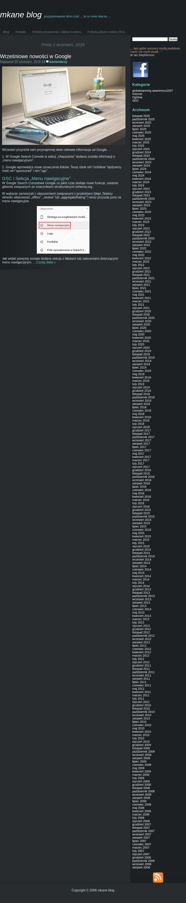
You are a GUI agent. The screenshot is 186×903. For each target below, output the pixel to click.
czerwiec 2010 (141, 725)
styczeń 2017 (141, 466)
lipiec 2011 (139, 682)
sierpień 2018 (141, 404)
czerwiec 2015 (141, 529)
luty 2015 (138, 543)
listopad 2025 (141, 116)
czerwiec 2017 (141, 450)
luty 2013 (138, 622)
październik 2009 (143, 751)
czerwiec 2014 (141, 569)
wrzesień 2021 (141, 281)
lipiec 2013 (139, 606)
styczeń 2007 (141, 854)
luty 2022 (138, 265)
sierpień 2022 (141, 245)
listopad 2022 (141, 235)
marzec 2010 (140, 735)
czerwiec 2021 (141, 291)
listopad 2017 (141, 433)
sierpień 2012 (141, 642)
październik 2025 (143, 119)
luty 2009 (138, 778)
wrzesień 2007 (141, 834)
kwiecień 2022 (141, 258)
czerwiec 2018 (141, 410)
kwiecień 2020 (141, 337)
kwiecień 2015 (141, 536)
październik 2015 (143, 516)
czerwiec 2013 (141, 609)
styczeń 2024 (141, 188)
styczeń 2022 (141, 268)
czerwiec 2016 (141, 490)
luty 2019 (138, 384)
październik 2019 (143, 357)
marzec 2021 (140, 301)
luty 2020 (138, 344)
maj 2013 (138, 612)
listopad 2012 (141, 632)
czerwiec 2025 (141, 132)
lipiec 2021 (139, 288)
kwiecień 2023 (141, 218)
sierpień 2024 (141, 165)
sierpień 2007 (141, 837)
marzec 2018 (140, 420)
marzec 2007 (140, 847)
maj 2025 (138, 135)
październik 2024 (143, 159)
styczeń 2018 (141, 427)
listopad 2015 (141, 513)
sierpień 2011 (141, 678)
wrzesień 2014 (141, 559)
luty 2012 (138, 658)
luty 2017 (138, 463)
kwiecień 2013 (141, 615)
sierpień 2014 (141, 562)
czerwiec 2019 (141, 370)
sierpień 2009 (141, 758)
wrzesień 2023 (141, 202)
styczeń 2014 (141, 586)
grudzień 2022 (141, 231)
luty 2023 (138, 225)
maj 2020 (138, 334)
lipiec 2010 (139, 721)
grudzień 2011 (141, 665)
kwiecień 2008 (141, 811)
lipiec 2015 (139, 526)
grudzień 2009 (141, 745)
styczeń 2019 (141, 387)
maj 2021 (138, 294)
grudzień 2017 (141, 430)
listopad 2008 (141, 788)
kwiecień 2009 (141, 771)
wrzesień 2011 (141, 675)
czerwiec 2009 (141, 764)
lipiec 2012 (139, 645)
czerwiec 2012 (141, 649)
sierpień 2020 (141, 324)
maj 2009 (138, 768)
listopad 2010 (141, 708)
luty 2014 (138, 582)
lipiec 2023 (139, 208)
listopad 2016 (141, 473)
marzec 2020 (140, 341)
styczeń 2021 (141, 308)
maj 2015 (138, 533)
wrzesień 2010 (141, 715)
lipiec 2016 (139, 486)
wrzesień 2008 (141, 794)
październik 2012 (143, 635)
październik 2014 (143, 556)
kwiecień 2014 (141, 576)
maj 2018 (138, 413)
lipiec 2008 (139, 801)
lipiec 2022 (139, 248)
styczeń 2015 (141, 546)
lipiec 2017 (139, 447)
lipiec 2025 (139, 129)
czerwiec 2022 (141, 251)
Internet (137, 94)
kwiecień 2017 (141, 457)
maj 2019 (138, 374)
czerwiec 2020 (141, 331)
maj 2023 (138, 215)
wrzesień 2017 (141, 440)
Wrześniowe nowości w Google (35, 56)
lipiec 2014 (139, 566)
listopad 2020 (141, 314)
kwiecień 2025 (141, 139)
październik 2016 (143, 476)
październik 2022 (143, 238)
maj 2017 (138, 453)
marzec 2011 (140, 695)
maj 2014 (138, 572)
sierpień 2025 (141, 125)
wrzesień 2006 (141, 864)
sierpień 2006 (141, 867)
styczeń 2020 (141, 347)
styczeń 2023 (141, 228)
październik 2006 (143, 860)
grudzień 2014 (141, 549)
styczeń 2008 (141, 821)
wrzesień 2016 (141, 480)
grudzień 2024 (141, 152)
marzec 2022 (140, 261)
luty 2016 (138, 503)
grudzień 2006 (141, 857)
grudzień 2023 (141, 192)
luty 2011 (138, 698)
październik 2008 (143, 791)
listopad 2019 (141, 354)
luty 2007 (138, 851)
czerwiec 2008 (141, 804)
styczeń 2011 (141, 702)
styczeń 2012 (141, 662)
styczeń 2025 (141, 149)
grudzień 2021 (141, 271)
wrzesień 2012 (141, 639)
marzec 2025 (140, 142)
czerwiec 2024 (141, 172)
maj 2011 (138, 688)
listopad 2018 (141, 394)
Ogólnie (137, 97)
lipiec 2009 (139, 761)
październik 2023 (143, 198)
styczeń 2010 (141, 741)
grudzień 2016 (141, 470)
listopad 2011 (141, 668)
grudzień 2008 (141, 784)
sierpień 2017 (141, 443)
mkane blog (21, 14)
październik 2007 (143, 831)
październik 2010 (143, 711)
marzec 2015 (140, 539)
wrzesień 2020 (141, 321)
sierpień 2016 (141, 483)
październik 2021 (143, 278)
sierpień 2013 (141, 602)
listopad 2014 (141, 553)
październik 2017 (143, 437)
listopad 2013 (141, 592)
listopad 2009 (141, 748)
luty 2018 (138, 423)
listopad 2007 (141, 827)
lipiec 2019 (139, 367)
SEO (135, 100)
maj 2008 (138, 807)
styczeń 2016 (141, 506)
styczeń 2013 (141, 625)
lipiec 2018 (139, 407)
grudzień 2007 (141, 824)
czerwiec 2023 (141, 212)
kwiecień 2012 (141, 652)
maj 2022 (138, 255)
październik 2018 (143, 397)
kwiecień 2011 (141, 692)
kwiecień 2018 (141, 417)
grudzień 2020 (141, 311)
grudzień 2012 (141, 629)
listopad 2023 (141, 195)
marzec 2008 (140, 814)
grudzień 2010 (141, 705)
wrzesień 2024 (141, 162)
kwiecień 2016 (141, 496)
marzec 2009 (140, 774)
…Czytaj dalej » (44, 262)
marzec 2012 (140, 655)
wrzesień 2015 (141, 519)
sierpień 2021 (141, 284)
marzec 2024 (140, 182)
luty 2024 (138, 185)
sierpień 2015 (141, 523)
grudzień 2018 (141, 390)
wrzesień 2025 (141, 122)
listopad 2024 (141, 155)
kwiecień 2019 (141, 377)
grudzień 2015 (141, 510)
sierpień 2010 (141, 718)
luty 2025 (138, 145)
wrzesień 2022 (141, 241)
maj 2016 (138, 493)
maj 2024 (138, 175)
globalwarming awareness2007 (152, 90)
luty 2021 (138, 304)
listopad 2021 (141, 274)
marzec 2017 (140, 460)
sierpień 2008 (141, 798)
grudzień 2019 (141, 351)
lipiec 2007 (139, 841)
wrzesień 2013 (141, 599)
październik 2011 (143, 672)
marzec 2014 (140, 579)
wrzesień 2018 (141, 400)
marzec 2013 (140, 619)
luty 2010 (138, 738)
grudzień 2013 (141, 589)
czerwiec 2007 (141, 844)
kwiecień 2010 (141, 731)
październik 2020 (143, 317)
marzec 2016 (140, 500)
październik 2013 (143, 596)
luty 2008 (138, 817)
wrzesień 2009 (141, 755)
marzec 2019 (140, 380)
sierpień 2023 (141, 205)
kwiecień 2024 (141, 178)
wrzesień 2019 (141, 361)
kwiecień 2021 (141, 298)
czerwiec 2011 (141, 685)
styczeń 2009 (141, 781)
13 (54, 62)
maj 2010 (138, 728)
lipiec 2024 (139, 169)
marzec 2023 (140, 221)
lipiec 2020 (139, 327)
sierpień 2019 (141, 364)
